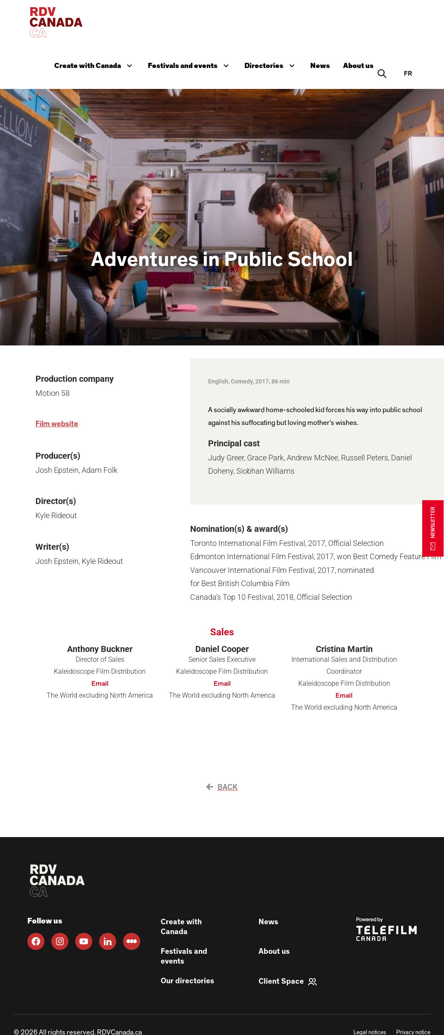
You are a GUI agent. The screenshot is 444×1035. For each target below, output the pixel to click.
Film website (56, 424)
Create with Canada (94, 64)
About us (359, 65)
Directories (271, 64)
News (320, 65)
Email (100, 683)
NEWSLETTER (432, 528)
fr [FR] (408, 73)
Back (222, 787)
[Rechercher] (382, 73)
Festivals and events (189, 64)
